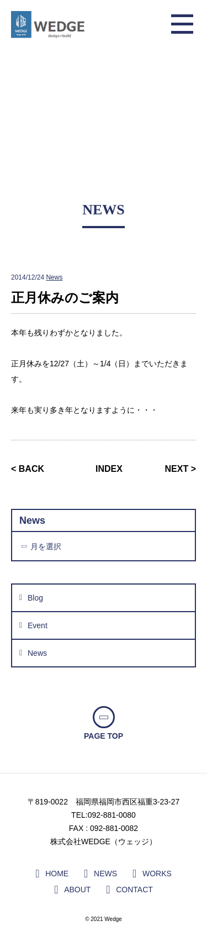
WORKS (157, 873)
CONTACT (134, 889)
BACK (31, 469)
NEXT (177, 469)
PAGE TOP (103, 736)
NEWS (105, 873)
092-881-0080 (112, 815)
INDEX (109, 469)
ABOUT (77, 889)
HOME (56, 873)
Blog (35, 597)
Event (37, 625)
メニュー (182, 25)
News (54, 277)
